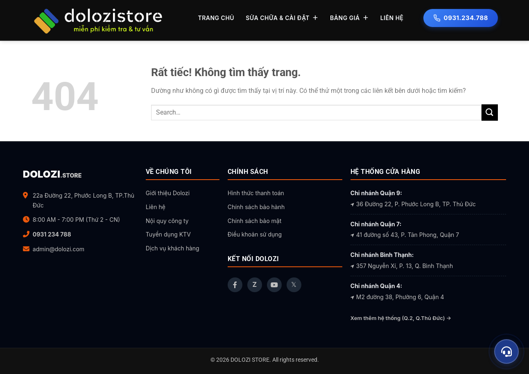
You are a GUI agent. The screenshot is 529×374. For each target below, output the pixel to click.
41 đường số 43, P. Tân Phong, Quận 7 (404, 234)
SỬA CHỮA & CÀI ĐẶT (282, 17)
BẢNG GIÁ (349, 17)
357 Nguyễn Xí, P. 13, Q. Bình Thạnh (401, 265)
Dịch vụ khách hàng (172, 248)
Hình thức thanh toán (256, 192)
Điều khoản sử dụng (255, 234)
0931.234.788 (460, 18)
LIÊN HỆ (392, 17)
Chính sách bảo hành (256, 206)
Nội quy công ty (167, 220)
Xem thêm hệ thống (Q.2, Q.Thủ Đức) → (400, 318)
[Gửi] (490, 112)
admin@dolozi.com (58, 249)
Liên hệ (155, 206)
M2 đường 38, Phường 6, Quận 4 (397, 296)
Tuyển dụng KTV (168, 234)
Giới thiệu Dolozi (168, 192)
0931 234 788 (52, 234)
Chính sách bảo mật (254, 220)
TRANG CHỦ (216, 17)
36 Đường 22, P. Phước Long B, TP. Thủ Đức (413, 204)
